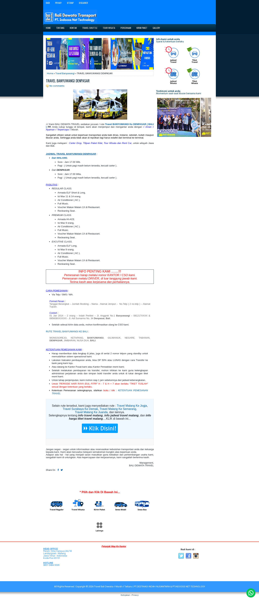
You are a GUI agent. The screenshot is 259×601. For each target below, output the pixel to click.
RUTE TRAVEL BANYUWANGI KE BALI (67, 331)
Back (48, 2)
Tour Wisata (109, 27)
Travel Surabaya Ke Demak (80, 408)
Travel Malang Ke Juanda (91, 412)
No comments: (57, 85)
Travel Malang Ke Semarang (118, 408)
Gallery (156, 27)
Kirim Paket (142, 27)
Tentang (60, 27)
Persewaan (126, 27)
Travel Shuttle (89, 27)
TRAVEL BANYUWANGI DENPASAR (68, 80)
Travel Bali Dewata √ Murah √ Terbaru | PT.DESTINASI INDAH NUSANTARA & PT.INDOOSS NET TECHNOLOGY (149, 586)
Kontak (73, 27)
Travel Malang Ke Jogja (132, 405)
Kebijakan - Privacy (129, 595)
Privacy (58, 2)
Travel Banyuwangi (65, 73)
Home (48, 27)
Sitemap (70, 2)
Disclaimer (83, 2)
